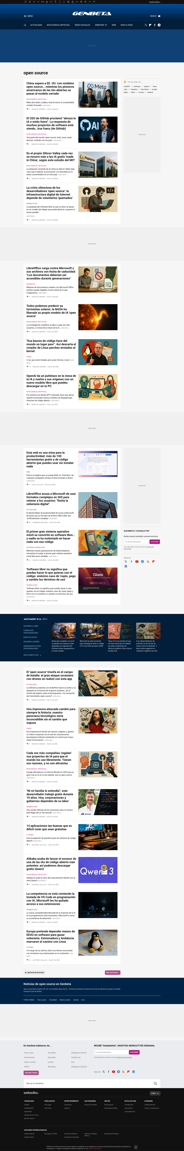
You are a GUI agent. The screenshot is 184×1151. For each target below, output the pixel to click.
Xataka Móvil (28, 1108)
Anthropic (137, 86)
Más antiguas (112, 972)
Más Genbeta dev (31, 655)
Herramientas (29, 1057)
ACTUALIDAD (36, 25)
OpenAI (146, 86)
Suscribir (155, 542)
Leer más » (47, 105)
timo (83, 1000)
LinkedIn (126, 566)
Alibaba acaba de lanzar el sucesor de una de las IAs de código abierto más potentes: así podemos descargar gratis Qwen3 (51, 864)
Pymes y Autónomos (152, 1108)
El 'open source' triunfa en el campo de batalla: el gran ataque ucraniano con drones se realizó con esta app (50, 675)
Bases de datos (30, 637)
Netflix (26, 1067)
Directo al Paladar (90, 1105)
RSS (148, 561)
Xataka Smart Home (31, 1115)
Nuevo (153, 16)
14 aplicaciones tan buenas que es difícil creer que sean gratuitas (49, 827)
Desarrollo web (31, 626)
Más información (95, 1148)
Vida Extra (47, 1108)
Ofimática (31, 284)
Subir (153, 1093)
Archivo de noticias (35, 972)
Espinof (67, 1108)
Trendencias (129, 1105)
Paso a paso (42, 1000)
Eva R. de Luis (37, 485)
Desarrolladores (31, 642)
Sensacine (68, 1105)
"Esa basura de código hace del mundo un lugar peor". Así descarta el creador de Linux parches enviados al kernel (51, 346)
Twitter (145, 25)
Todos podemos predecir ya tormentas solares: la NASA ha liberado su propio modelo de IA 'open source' (51, 311)
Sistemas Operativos (36, 547)
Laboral (75, 1000)
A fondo (30, 835)
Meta (133, 92)
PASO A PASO (127, 25)
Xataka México (29, 1134)
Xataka (26, 1105)
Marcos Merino (38, 109)
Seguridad (52, 1057)
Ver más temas (31, 1073)
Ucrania (141, 92)
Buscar (155, 1083)
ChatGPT (127, 86)
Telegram (159, 25)
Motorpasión (109, 1105)
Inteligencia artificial (37, 99)
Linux (29, 357)
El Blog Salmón (150, 1105)
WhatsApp (52, 1067)
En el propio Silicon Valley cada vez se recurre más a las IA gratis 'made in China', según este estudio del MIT (51, 157)
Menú (30, 16)
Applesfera (28, 1111)
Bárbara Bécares (40, 522)
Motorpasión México (112, 1134)
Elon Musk (144, 89)
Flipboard (150, 25)
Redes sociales (65, 1000)
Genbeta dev (32, 203)
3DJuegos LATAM (50, 1134)
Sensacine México (70, 1134)
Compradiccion (130, 1111)
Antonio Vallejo (39, 845)
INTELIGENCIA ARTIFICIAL (58, 25)
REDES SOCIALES (82, 25)
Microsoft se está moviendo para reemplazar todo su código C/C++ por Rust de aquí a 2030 (92, 643)
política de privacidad (124, 1057)
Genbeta (92, 13)
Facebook (154, 25)
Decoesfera (129, 1108)
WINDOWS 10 (101, 25)
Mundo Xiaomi (29, 1118)
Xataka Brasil (29, 1137)
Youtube (137, 561)
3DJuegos (48, 1105)
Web (28, 472)
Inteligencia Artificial (79, 1067)
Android (150, 92)
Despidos (134, 89)
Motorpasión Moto (111, 1108)
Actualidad (32, 510)
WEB (114, 25)
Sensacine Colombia (71, 1137)
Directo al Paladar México (90, 1135)
